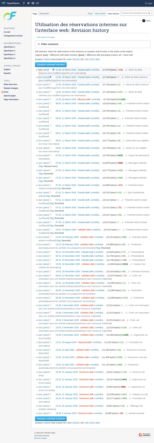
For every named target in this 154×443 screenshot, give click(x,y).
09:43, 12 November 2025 (68, 275)
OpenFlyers (13, 3)
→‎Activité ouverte (135, 413)
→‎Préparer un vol (138, 394)
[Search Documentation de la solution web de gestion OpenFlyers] (136, 13)
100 (86, 59)
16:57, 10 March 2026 (66, 229)
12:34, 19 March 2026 (66, 92)
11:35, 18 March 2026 (66, 99)
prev (46, 70)
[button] (93, 44)
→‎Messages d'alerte (136, 163)
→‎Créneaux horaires (139, 271)
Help (148, 20)
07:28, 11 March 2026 (66, 222)
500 (97, 59)
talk (87, 70)
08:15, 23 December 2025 (68, 252)
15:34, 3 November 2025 (67, 335)
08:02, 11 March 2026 (66, 111)
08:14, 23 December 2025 (68, 260)
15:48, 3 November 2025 (67, 312)
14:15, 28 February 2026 (67, 244)
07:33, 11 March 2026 (66, 178)
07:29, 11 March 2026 (66, 215)
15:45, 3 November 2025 (67, 320)
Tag (41, 166)
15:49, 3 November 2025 (67, 305)
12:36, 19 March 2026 (66, 70)
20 (78, 59)
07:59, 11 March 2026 (66, 155)
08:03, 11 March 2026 (66, 103)
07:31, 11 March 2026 (66, 200)
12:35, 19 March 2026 (66, 77)
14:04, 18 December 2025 (68, 271)
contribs (95, 70)
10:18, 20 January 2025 (67, 406)
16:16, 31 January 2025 (67, 398)
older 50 (71, 59)
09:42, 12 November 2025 (68, 283)
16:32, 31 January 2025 (67, 379)
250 (92, 59)
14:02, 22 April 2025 (65, 364)
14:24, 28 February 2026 (67, 237)
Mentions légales (40, 438)
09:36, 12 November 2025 (68, 290)
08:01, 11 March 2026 (66, 133)
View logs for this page (46, 37)
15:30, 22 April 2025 (65, 350)
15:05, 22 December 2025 (68, 264)
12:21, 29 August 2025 (66, 342)
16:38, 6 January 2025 (66, 413)
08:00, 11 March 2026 (66, 148)
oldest (47, 59)
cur (40, 77)
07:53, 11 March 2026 (66, 170)
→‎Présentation (136, 252)
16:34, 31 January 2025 (67, 372)
